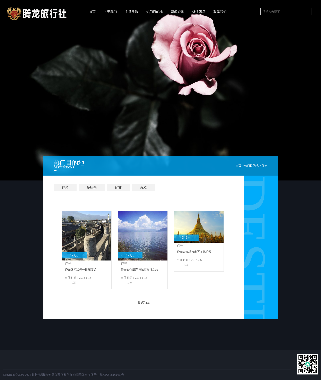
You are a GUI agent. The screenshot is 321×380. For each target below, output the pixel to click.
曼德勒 (92, 187)
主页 (238, 165)
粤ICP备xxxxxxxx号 (111, 374)
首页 (92, 12)
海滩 (143, 187)
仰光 (264, 165)
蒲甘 (118, 187)
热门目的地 (251, 165)
